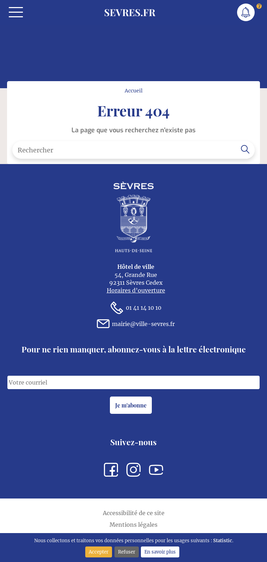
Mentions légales (133, 524)
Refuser (126, 552)
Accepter (98, 552)
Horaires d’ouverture (136, 290)
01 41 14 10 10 (136, 308)
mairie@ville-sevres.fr (136, 324)
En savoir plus (160, 552)
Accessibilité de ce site (133, 512)
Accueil (134, 90)
